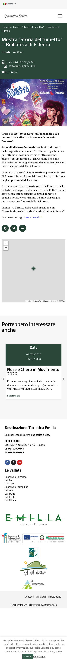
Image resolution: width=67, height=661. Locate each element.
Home (5, 27)
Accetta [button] (27, 656)
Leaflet (28, 301)
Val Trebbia (10, 497)
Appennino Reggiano (16, 477)
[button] (60, 16)
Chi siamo (41, 596)
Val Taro (9, 480)
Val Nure (9, 490)
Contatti (29, 596)
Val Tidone (10, 500)
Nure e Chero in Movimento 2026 (33, 371)
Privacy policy (54, 596)
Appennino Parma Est (16, 487)
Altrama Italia (50, 605)
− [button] (6, 248)
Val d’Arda (10, 494)
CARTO (62, 301)
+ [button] (6, 243)
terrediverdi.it (33, 217)
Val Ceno (18, 51)
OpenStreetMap (40, 301)
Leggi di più (39, 656)
